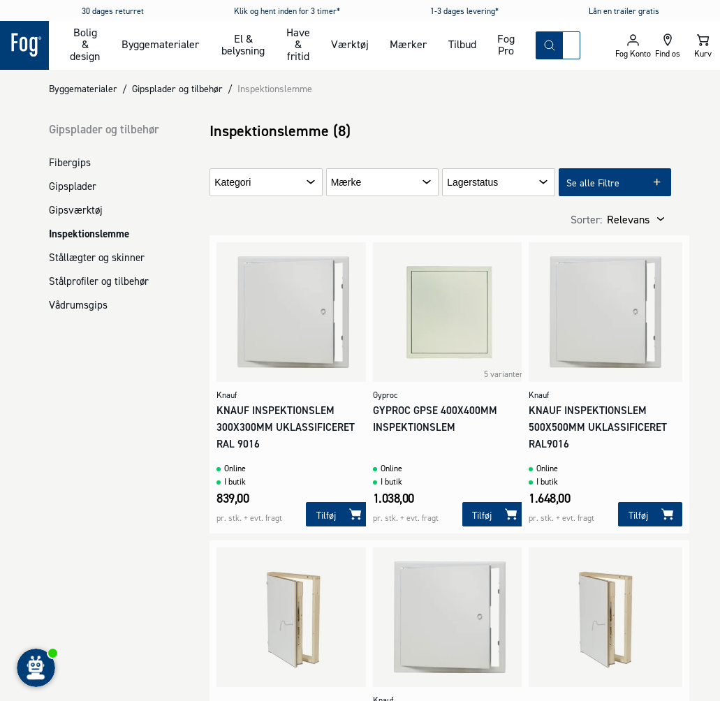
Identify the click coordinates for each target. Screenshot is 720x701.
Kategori (232, 182)
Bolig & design (85, 44)
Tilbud (462, 44)
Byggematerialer (160, 44)
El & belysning (243, 44)
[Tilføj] (338, 514)
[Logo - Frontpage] (24, 45)
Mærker (408, 44)
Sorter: (586, 219)
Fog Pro (506, 44)
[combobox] (571, 45)
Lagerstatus (472, 182)
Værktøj (350, 44)
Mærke (346, 182)
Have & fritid (298, 44)
